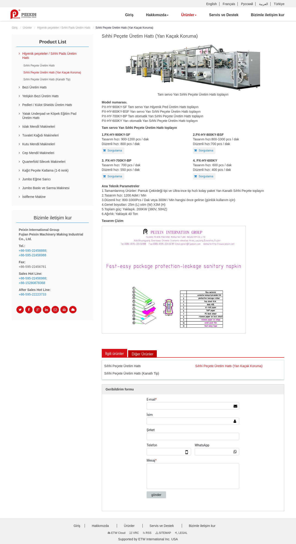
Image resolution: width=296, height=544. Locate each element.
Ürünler (27, 27)
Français (229, 4)
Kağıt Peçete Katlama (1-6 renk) (45, 170)
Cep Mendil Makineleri (38, 153)
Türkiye (279, 4)
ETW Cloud (117, 533)
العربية (263, 4)
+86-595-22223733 (32, 294)
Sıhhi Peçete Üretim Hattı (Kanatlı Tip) (131, 373)
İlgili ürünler (114, 354)
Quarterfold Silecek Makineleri (43, 161)
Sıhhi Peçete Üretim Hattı (122, 366)
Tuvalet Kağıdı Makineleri (40, 135)
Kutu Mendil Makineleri (38, 144)
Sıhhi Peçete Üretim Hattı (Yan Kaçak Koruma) (228, 366)
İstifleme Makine (34, 197)
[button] (157, 15)
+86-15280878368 (32, 283)
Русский (247, 4)
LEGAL (181, 533)
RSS (147, 533)
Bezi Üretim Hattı (34, 87)
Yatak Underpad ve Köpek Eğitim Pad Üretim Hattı (49, 116)
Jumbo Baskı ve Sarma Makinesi (45, 188)
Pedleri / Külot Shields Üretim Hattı (47, 105)
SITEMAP (163, 533)
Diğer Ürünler (143, 354)
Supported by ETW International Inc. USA (148, 539)
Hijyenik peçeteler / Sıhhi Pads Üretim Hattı (63, 27)
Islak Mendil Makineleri (38, 126)
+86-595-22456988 (32, 255)
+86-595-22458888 (32, 250)
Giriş (15, 27)
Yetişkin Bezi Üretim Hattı (40, 96)
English (211, 4)
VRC (134, 533)
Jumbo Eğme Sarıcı (36, 179)
